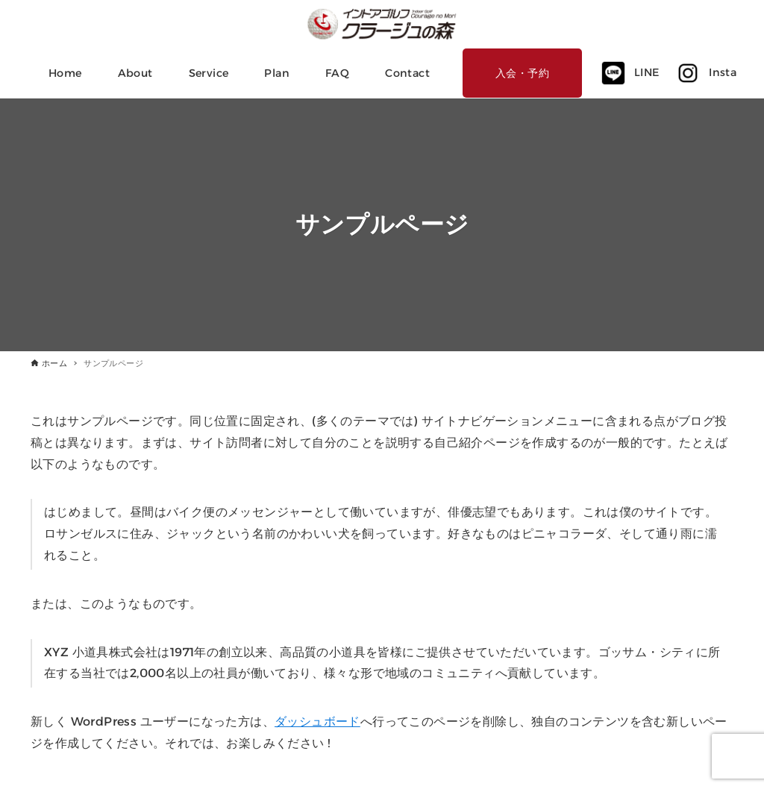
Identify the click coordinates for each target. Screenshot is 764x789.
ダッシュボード (317, 721)
